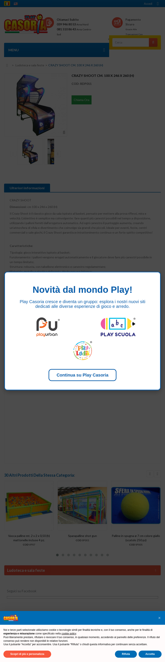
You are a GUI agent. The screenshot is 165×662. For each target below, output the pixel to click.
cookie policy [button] (68, 633)
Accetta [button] (150, 654)
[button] (159, 617)
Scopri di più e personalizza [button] (27, 654)
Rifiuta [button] (126, 654)
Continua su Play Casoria (82, 375)
